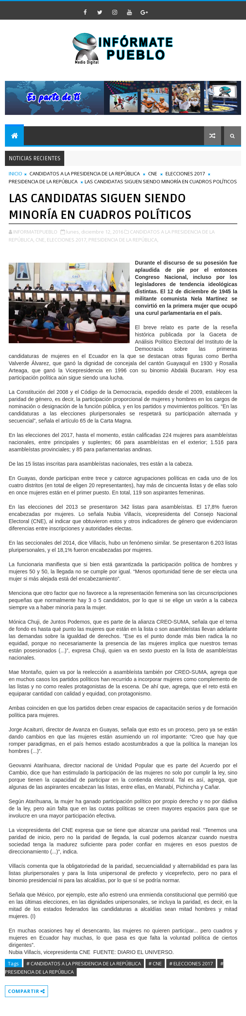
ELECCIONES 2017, (67, 239)
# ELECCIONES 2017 (191, 963)
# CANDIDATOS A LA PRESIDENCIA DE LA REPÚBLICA (83, 963)
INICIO (15, 173)
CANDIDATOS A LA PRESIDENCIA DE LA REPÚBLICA (84, 173)
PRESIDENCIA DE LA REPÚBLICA (43, 181)
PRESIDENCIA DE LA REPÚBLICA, (123, 239)
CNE (152, 173)
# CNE (155, 963)
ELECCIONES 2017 (185, 173)
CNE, (41, 239)
